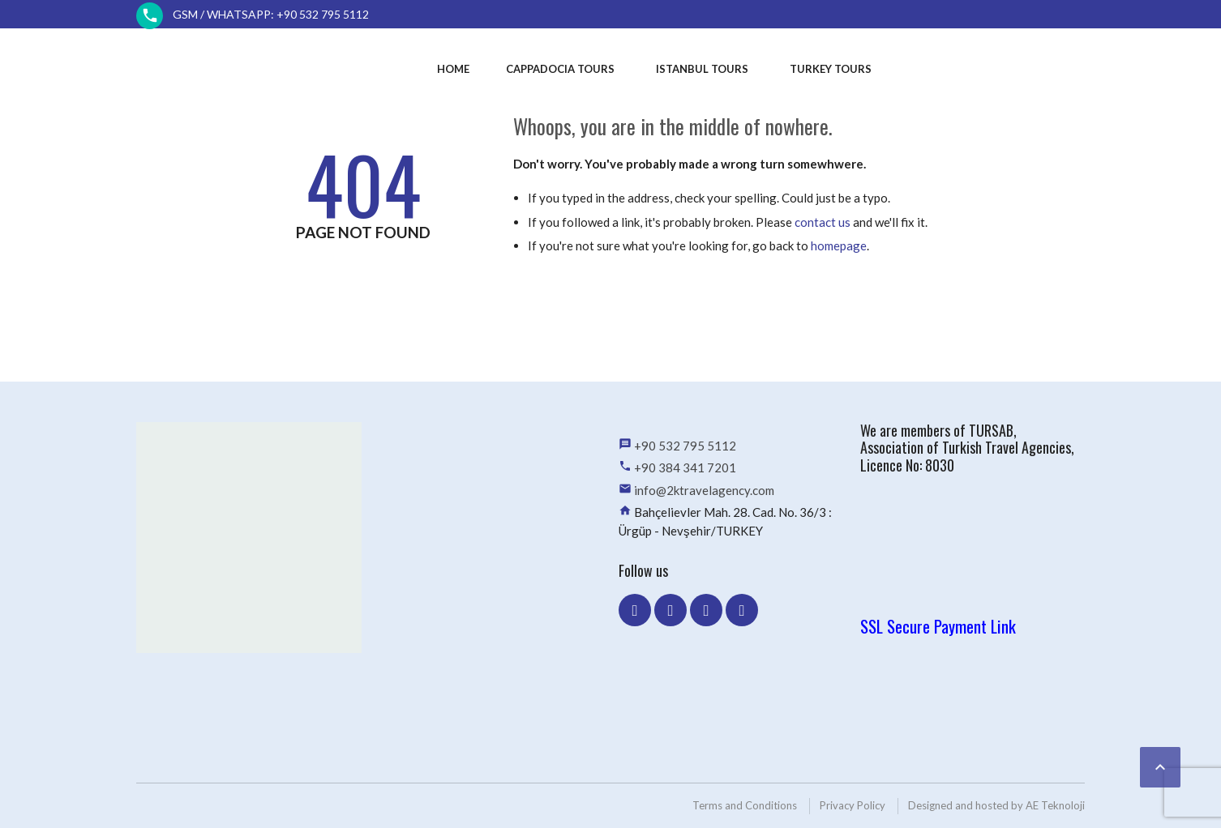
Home (453, 68)
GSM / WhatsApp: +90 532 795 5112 (271, 14)
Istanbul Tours (702, 68)
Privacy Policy (852, 805)
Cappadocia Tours (560, 68)
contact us (822, 222)
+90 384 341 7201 (685, 467)
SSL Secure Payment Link (938, 625)
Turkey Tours (831, 68)
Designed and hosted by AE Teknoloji (996, 805)
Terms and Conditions (744, 805)
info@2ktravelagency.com (704, 490)
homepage (839, 245)
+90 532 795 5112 (685, 445)
